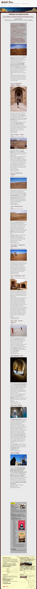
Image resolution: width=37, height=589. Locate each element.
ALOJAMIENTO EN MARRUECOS (14, 3)
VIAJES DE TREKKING (25, 3)
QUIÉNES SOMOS (4, 3)
